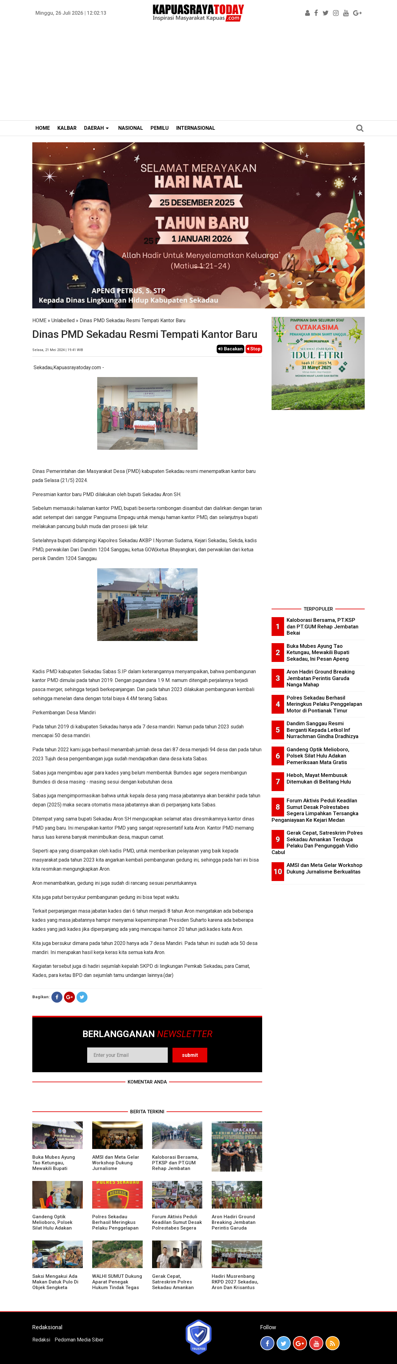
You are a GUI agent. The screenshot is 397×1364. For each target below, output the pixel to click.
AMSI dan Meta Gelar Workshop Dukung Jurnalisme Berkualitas (115, 1165)
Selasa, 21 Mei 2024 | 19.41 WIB (57, 350)
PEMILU (160, 128)
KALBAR (67, 128)
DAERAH (94, 128)
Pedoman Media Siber (79, 1340)
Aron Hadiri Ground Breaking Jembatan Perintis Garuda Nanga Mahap (234, 1225)
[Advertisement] (198, 73)
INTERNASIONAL (195, 128)
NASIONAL (130, 128)
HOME (42, 128)
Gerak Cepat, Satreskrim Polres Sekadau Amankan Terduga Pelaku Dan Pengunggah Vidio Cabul (174, 1290)
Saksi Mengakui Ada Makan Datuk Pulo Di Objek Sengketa (55, 1281)
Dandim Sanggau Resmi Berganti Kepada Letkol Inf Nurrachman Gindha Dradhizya (322, 729)
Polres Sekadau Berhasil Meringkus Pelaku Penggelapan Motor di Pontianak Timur (115, 1228)
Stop (254, 349)
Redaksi (41, 1340)
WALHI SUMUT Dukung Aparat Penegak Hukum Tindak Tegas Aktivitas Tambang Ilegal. (117, 1287)
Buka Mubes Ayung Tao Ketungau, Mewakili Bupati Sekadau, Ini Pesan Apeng (53, 1168)
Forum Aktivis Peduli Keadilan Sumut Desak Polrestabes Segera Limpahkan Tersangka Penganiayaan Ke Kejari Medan (177, 1231)
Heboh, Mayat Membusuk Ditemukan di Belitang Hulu (319, 778)
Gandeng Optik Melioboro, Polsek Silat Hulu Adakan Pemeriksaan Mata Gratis (53, 1228)
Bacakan (230, 349)
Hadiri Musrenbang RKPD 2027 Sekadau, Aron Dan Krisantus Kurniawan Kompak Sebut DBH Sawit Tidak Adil (235, 1290)
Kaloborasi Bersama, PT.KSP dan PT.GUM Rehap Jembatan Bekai (175, 1165)
